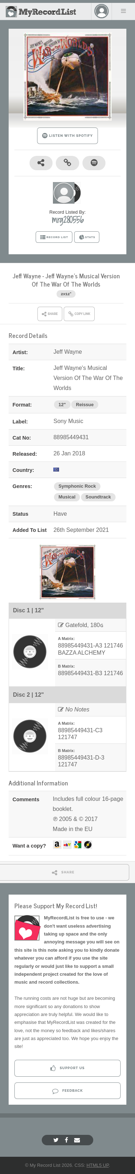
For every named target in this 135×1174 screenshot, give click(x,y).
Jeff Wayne (27, 275)
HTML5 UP (97, 1165)
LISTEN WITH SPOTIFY (67, 136)
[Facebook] (67, 1140)
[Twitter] (56, 1140)
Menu (123, 11)
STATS (86, 237)
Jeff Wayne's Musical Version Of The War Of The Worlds (76, 279)
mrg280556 (68, 220)
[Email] (78, 1140)
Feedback (67, 1091)
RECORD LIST (54, 237)
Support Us (67, 1068)
